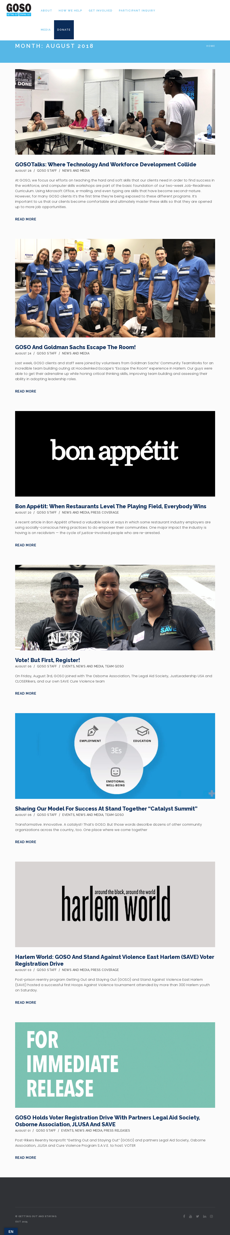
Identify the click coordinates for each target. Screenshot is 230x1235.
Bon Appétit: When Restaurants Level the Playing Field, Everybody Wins (110, 506)
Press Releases (117, 1130)
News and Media (76, 170)
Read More (25, 219)
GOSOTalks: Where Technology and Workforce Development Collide (105, 164)
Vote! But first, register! (47, 660)
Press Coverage (105, 512)
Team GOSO (114, 666)
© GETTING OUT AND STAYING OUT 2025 (36, 1219)
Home (210, 45)
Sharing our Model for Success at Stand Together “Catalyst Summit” (106, 808)
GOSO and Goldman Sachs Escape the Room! (75, 347)
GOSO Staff (47, 170)
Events (68, 666)
